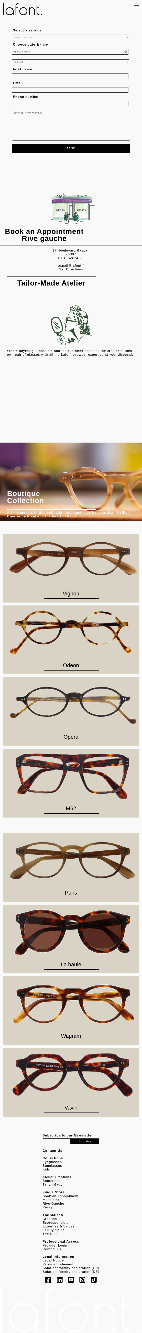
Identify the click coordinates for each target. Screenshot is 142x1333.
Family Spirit (53, 1230)
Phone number (26, 97)
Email (18, 83)
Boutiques (51, 1181)
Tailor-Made (53, 1185)
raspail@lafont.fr (71, 266)
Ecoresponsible (56, 1223)
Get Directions (71, 270)
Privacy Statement (58, 1264)
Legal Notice (53, 1261)
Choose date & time (30, 44)
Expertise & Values (59, 1227)
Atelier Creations (57, 1177)
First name (22, 69)
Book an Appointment (61, 1196)
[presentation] (42, 166)
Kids (46, 1170)
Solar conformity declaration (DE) (71, 1272)
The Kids (50, 1234)
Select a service (27, 30)
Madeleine (51, 1200)
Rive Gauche (53, 1204)
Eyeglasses (52, 1162)
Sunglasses (52, 1166)
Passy (48, 1208)
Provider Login (55, 1246)
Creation (50, 1219)
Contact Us (52, 1249)
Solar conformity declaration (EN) (71, 1268)
